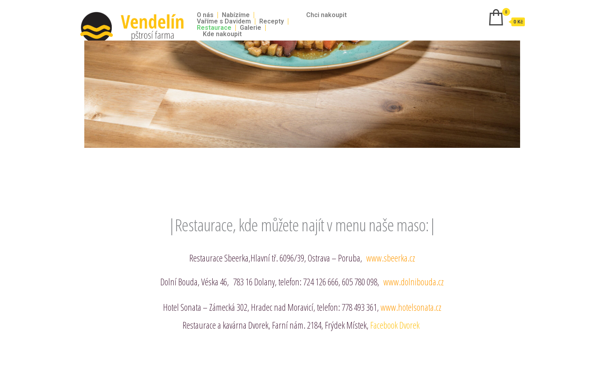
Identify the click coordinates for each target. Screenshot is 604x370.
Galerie (250, 28)
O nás (205, 15)
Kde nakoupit (222, 34)
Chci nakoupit (326, 15)
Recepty (271, 21)
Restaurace (214, 28)
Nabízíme (236, 15)
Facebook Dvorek (396, 325)
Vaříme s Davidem (224, 21)
